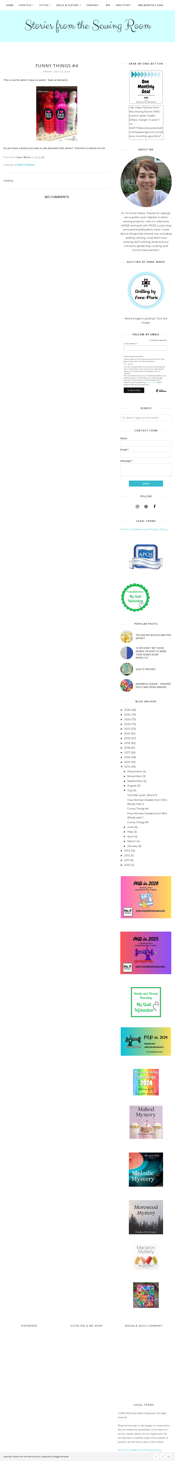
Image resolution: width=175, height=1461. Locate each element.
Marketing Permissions (133, 356)
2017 (127, 752)
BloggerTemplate (61, 1456)
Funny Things (25, 165)
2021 (127, 733)
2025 (127, 714)
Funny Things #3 (138, 822)
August (132, 785)
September (135, 781)
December (134, 771)
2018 (127, 747)
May (130, 831)
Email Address (130, 343)
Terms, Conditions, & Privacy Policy (140, 1450)
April (130, 836)
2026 (127, 709)
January (132, 846)
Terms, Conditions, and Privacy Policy (144, 529)
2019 (127, 743)
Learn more (151, 382)
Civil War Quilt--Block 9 (142, 795)
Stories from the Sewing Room (87, 25)
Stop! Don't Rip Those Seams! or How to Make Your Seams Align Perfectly (151, 652)
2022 (127, 728)
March (131, 841)
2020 (127, 738)
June (130, 827)
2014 (127, 766)
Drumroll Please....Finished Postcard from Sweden (153, 685)
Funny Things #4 (138, 808)
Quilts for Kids (146, 669)
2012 (127, 855)
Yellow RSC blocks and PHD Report (153, 636)
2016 (127, 757)
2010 (127, 865)
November (134, 776)
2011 (127, 860)
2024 (127, 719)
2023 (127, 724)
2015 (127, 762)
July (129, 790)
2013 (127, 850)
